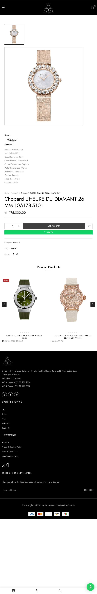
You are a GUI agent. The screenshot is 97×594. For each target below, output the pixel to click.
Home (6, 193)
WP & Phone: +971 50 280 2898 (16, 382)
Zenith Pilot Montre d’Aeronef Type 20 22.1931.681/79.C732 (73, 336)
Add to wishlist (89, 226)
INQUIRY (48, 232)
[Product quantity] (13, 226)
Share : (7, 254)
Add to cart (54, 226)
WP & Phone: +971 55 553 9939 (16, 385)
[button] (92, 7)
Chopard (13, 248)
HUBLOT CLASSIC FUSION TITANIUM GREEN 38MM (24, 336)
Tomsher (71, 505)
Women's (14, 193)
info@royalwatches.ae (11, 374)
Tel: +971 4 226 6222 (11, 378)
